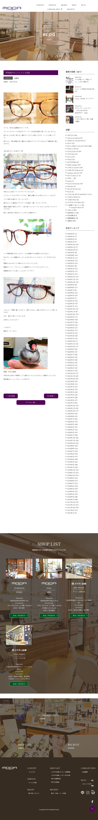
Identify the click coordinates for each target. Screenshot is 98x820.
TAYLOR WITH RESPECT (77, 203)
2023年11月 (71, 321)
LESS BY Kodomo (74, 179)
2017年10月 (71, 517)
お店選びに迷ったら (74, 214)
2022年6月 (70, 366)
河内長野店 (71, 225)
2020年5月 (70, 433)
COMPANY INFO (53, 9)
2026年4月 (70, 243)
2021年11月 (71, 385)
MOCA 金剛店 (55, 782)
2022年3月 (70, 374)
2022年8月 (70, 361)
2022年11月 (71, 353)
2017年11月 (71, 514)
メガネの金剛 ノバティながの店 (60, 775)
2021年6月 (70, 399)
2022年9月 (70, 358)
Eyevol (69, 166)
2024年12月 (71, 286)
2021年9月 (70, 390)
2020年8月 (70, 425)
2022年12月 (71, 350)
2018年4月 (71, 501)
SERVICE (52, 5)
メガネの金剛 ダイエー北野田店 (60, 772)
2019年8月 (71, 458)
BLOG (83, 5)
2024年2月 (70, 313)
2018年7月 (71, 492)
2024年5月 (70, 305)
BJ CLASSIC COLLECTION (77, 155)
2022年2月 (70, 377)
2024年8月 (70, 297)
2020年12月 (71, 415)
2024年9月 (70, 294)
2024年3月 (70, 310)
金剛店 (16, 78)
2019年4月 (71, 468)
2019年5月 (71, 466)
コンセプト (32, 772)
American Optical (73, 147)
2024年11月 (71, 288)
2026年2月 (70, 248)
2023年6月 (70, 334)
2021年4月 (70, 404)
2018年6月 (71, 495)
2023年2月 (70, 345)
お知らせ (70, 219)
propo (69, 190)
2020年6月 (70, 431)
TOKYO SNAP (72, 206)
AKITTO (70, 144)
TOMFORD (71, 209)
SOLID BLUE (72, 198)
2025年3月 (70, 278)
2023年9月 (70, 326)
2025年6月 (70, 270)
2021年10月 (71, 388)
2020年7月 (70, 428)
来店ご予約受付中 (19, 625)
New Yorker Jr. (72, 185)
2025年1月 (70, 283)
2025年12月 (71, 254)
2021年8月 (70, 393)
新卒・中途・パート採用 (58, 793)
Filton (69, 169)
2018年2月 (70, 506)
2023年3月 (70, 342)
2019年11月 (71, 450)
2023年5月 (70, 337)
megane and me (73, 182)
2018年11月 (71, 482)
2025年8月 (70, 264)
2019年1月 (71, 476)
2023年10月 (71, 323)
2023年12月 (71, 318)
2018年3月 (71, 503)
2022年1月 (70, 380)
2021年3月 (70, 407)
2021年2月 (70, 409)
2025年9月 (70, 262)
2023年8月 (70, 329)
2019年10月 (71, 452)
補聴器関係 (71, 227)
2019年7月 (71, 460)
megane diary (76, 216)
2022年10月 (71, 356)
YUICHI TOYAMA (74, 212)
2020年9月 (70, 423)
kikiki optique (72, 174)
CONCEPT (40, 5)
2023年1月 (70, 348)
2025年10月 (71, 259)
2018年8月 (71, 490)
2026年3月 (70, 246)
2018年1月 (71, 509)
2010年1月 (71, 522)
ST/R (69, 201)
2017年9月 (71, 519)
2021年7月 (70, 396)
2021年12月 (71, 382)
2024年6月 (70, 302)
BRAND (64, 5)
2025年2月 (70, 280)
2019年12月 (71, 447)
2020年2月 (70, 441)
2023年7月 (70, 331)
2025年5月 (70, 272)
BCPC (69, 152)
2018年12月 (71, 479)
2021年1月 (70, 412)
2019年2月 (70, 474)
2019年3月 (71, 471)
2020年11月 (71, 417)
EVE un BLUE (72, 161)
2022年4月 (70, 372)
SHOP (74, 5)
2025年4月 (70, 275)
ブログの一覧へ (30, 402)
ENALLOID (71, 158)
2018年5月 (71, 498)
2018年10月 (71, 484)
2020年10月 (71, 420)
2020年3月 (70, 439)
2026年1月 (70, 251)
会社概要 (85, 772)
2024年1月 (70, 315)
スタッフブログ (87, 784)
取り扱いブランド (34, 793)
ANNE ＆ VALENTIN (75, 150)
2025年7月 (70, 267)
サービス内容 (33, 782)
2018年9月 (71, 487)
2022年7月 (70, 364)
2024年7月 (70, 299)
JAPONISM (71, 171)
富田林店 (70, 222)
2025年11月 (71, 256)
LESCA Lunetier (73, 177)
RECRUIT (71, 9)
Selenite (70, 195)
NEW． (70, 187)
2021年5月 (70, 401)
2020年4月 (70, 436)
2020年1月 (70, 444)
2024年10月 (71, 291)
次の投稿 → (51, 396)
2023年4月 (70, 339)
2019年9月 (71, 455)
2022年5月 (70, 369)
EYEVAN (70, 163)
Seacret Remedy (73, 193)
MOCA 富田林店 (56, 779)
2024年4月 (70, 307)
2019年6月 (71, 463)
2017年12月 (71, 511)
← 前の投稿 (11, 396)
